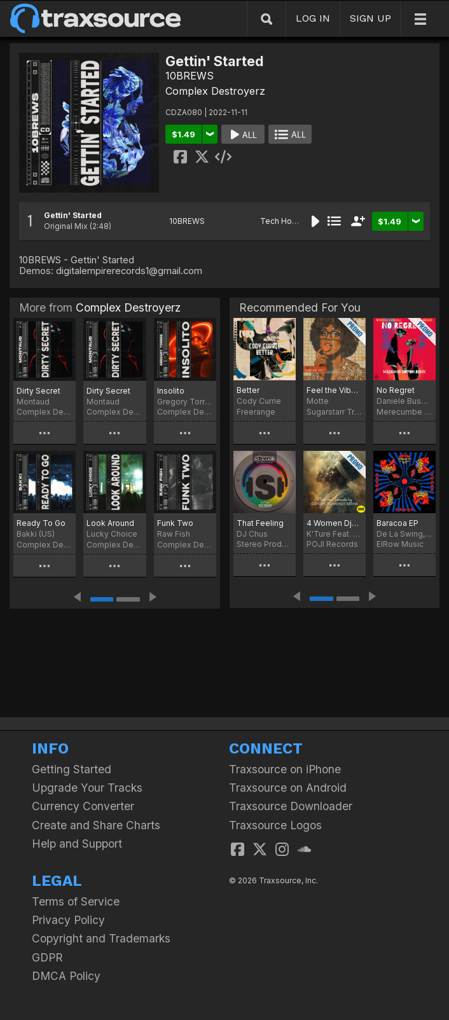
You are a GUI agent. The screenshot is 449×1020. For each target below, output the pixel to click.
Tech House (283, 221)
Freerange (256, 412)
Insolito (170, 391)
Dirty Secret (38, 391)
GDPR (47, 957)
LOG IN (313, 18)
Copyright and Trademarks (101, 938)
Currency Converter (83, 806)
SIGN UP (370, 18)
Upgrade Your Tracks (87, 787)
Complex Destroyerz (215, 91)
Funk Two (175, 523)
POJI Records (332, 544)
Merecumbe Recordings (404, 412)
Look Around (110, 523)
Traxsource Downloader (290, 806)
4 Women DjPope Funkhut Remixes (335, 523)
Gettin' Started (73, 215)
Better (248, 390)
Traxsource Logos (275, 825)
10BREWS (189, 75)
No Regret (395, 390)
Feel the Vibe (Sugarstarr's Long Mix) (335, 390)
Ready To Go (41, 523)
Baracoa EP (397, 523)
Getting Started (71, 769)
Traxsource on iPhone (285, 769)
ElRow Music (400, 544)
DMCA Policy (66, 975)
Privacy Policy (68, 920)
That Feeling (260, 523)
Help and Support (77, 843)
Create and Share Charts (96, 825)
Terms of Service (76, 901)
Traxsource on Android (288, 787)
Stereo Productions (265, 544)
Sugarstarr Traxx (335, 412)
